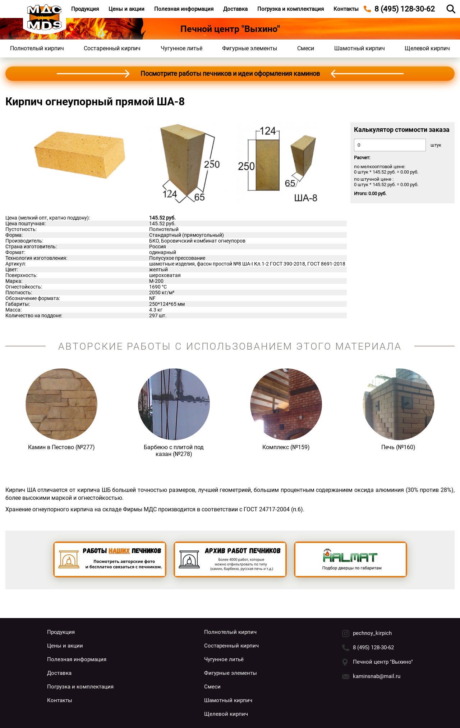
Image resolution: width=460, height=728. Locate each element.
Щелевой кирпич (427, 48)
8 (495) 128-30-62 (373, 647)
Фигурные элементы (249, 48)
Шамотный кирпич (359, 48)
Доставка (235, 9)
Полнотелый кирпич (37, 48)
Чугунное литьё (181, 48)
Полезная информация (183, 9)
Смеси (305, 48)
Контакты (346, 9)
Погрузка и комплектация (290, 9)
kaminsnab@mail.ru (376, 676)
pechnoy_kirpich (372, 633)
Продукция (85, 9)
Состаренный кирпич (112, 48)
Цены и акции (126, 9)
